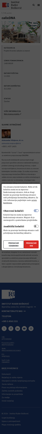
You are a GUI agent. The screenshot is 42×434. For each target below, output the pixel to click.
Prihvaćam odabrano (13, 244)
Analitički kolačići (13, 226)
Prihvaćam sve (31, 244)
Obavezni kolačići (13, 210)
